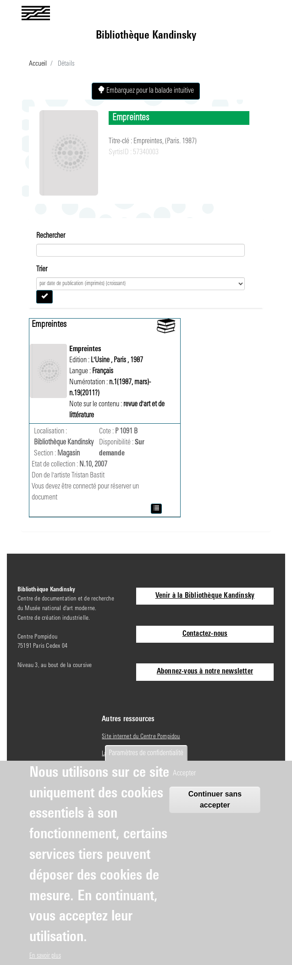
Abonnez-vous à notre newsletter (205, 671)
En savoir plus (45, 956)
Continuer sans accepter (215, 799)
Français (102, 371)
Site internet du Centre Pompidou (141, 737)
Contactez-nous (205, 634)
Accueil (38, 64)
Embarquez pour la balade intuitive (146, 90)
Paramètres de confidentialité (146, 753)
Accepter (184, 773)
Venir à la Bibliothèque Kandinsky (205, 596)
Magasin (68, 453)
